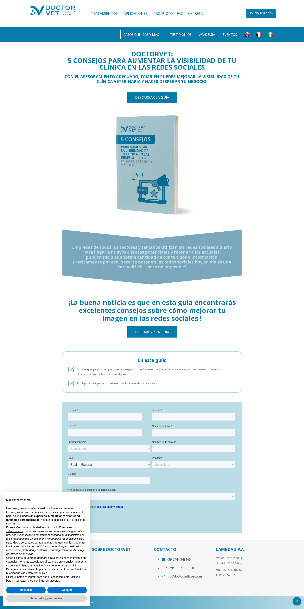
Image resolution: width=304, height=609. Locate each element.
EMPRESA (195, 13)
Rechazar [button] (26, 590)
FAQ (180, 13)
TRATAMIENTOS (105, 13)
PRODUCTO (163, 13)
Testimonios (181, 34)
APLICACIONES (137, 13)
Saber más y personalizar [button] (46, 598)
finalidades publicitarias (20, 546)
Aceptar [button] (67, 590)
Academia (207, 34)
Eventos (230, 34)
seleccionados (14, 531)
